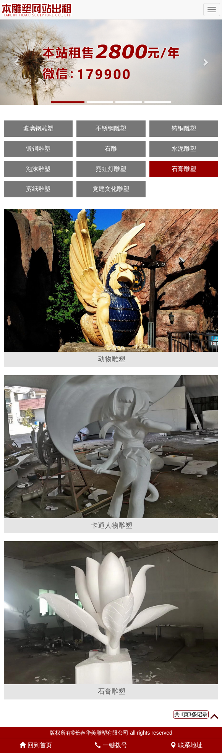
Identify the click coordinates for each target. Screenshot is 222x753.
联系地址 (186, 745)
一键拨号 (111, 745)
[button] (16, 62)
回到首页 (35, 745)
